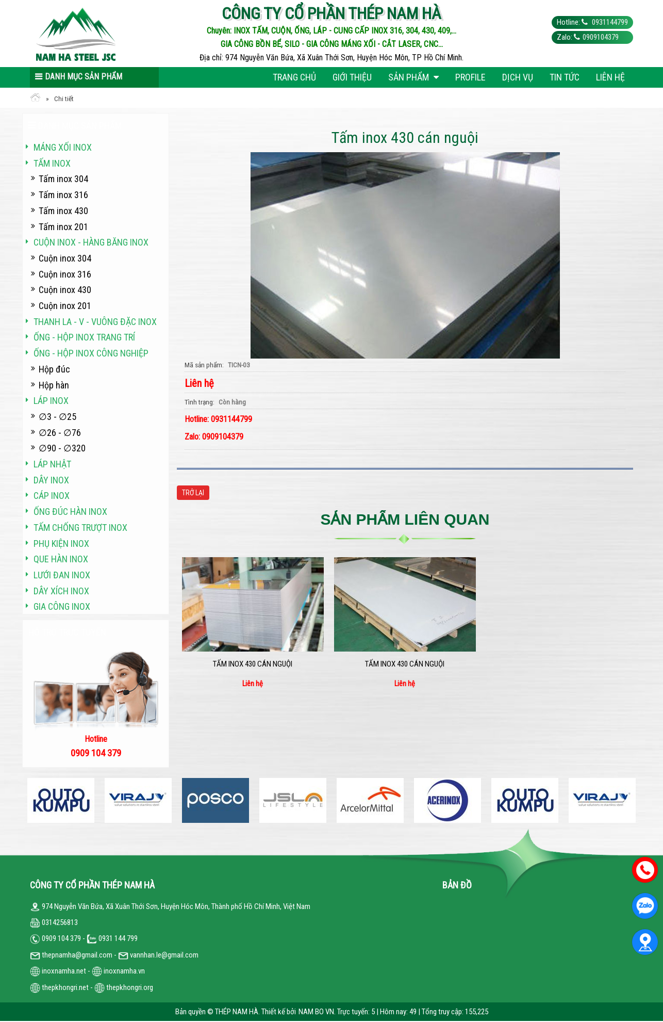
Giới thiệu (352, 77)
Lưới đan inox (62, 575)
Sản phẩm (413, 77)
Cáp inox (52, 495)
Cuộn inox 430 (65, 289)
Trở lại (193, 493)
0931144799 (609, 22)
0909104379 (601, 37)
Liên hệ (610, 77)
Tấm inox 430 (63, 210)
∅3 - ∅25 (57, 416)
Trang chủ (294, 77)
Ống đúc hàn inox (70, 511)
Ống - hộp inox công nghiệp (91, 353)
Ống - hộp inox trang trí (84, 337)
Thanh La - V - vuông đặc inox (95, 321)
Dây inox (51, 480)
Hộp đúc (54, 369)
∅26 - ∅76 (60, 432)
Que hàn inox (61, 559)
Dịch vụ (517, 77)
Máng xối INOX (63, 147)
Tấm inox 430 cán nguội (252, 664)
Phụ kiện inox (61, 543)
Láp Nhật (52, 464)
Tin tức (564, 77)
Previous (30, 800)
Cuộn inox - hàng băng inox (91, 242)
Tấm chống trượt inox (80, 527)
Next (633, 800)
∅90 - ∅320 (62, 448)
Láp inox (51, 400)
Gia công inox (62, 606)
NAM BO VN (316, 1011)
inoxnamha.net (64, 971)
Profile (470, 77)
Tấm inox (52, 163)
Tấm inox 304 (63, 178)
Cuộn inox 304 (65, 258)
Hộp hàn (54, 385)
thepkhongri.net (59, 987)
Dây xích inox (61, 591)
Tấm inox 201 (63, 226)
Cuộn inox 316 (65, 274)
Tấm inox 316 (63, 194)
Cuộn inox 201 (65, 305)
